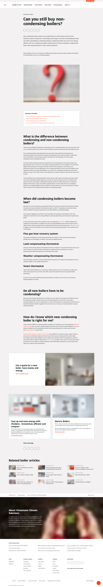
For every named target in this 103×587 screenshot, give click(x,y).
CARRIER (22, 585)
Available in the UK (16, 5)
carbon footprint (30, 330)
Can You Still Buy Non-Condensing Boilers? (37, 495)
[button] (99, 583)
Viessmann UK (12, 495)
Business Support (28, 5)
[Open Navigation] (5, 5)
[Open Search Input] (93, 4)
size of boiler (49, 339)
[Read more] (22, 467)
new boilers (62, 221)
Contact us (67, 5)
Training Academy (57, 5)
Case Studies (48, 5)
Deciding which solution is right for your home (36, 334)
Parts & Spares (38, 5)
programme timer (74, 225)
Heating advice (21, 495)
